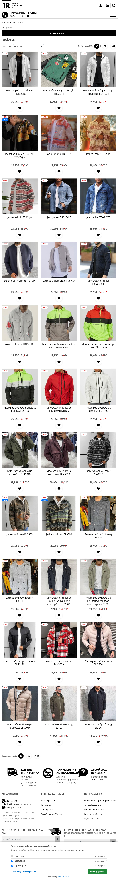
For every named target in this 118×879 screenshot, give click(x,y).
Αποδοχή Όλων (97, 871)
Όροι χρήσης (47, 809)
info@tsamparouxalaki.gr (16, 804)
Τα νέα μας (46, 804)
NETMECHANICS (64, 876)
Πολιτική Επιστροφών (94, 809)
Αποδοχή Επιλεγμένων (24, 871)
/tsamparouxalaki (12, 807)
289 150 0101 (98, 779)
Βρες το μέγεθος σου (93, 814)
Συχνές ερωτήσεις (92, 818)
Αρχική (5, 22)
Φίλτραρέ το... (82, 33)
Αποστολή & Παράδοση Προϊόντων (100, 800)
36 (97, 46)
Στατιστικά (20, 860)
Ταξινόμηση (7, 46)
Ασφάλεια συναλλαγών (51, 814)
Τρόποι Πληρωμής (92, 804)
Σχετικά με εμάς (48, 800)
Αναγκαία (19, 856)
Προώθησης (20, 865)
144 (113, 46)
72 (105, 46)
